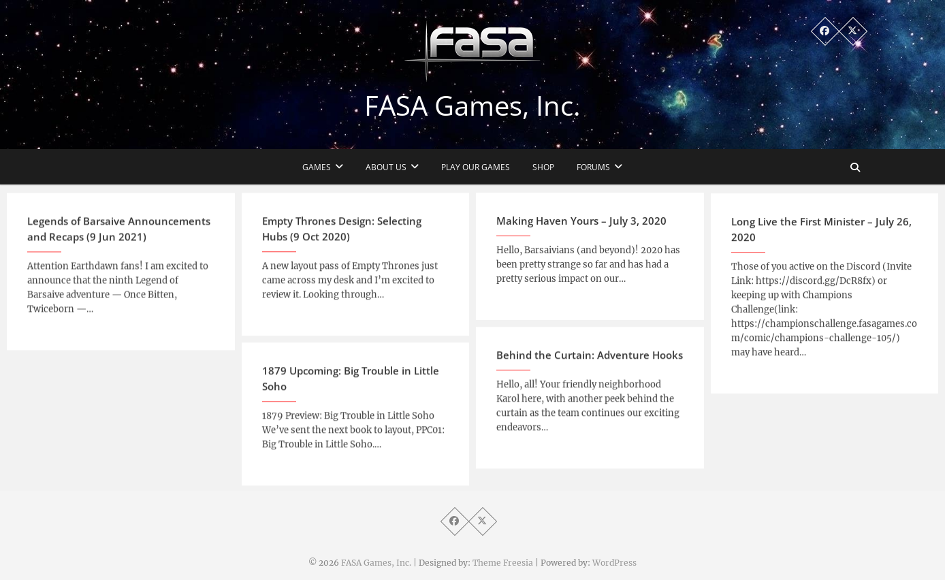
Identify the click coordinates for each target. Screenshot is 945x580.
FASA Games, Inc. (472, 105)
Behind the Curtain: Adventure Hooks (589, 361)
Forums (593, 167)
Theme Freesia (502, 563)
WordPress (614, 563)
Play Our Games (475, 167)
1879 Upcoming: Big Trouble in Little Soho (350, 384)
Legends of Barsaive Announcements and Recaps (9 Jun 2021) (118, 236)
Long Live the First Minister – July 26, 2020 (821, 238)
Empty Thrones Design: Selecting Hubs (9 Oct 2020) (341, 234)
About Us (386, 167)
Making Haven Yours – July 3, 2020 (581, 226)
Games (316, 167)
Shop (543, 167)
